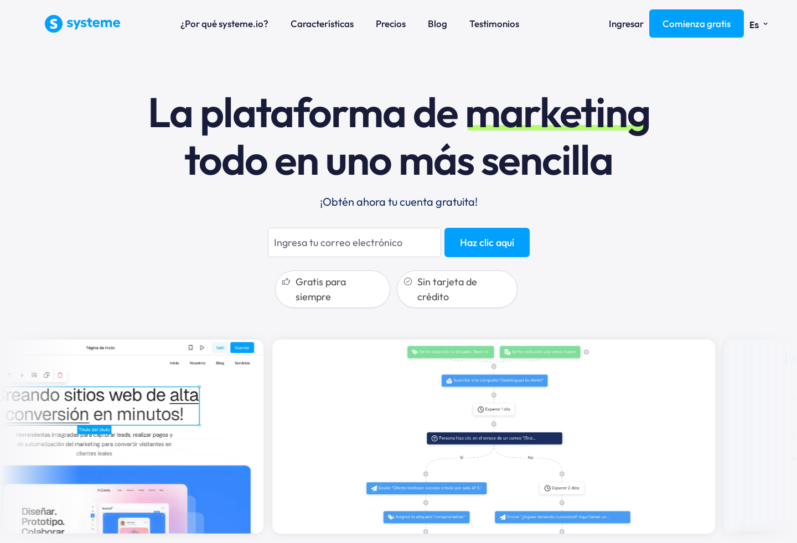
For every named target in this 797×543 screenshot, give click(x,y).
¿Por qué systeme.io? (224, 23)
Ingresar (626, 23)
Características (322, 23)
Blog (437, 23)
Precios (391, 23)
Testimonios (494, 23)
